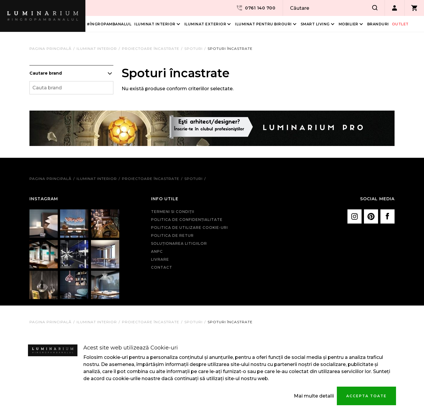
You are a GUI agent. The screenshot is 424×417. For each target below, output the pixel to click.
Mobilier (348, 24)
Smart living (315, 24)
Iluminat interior (154, 24)
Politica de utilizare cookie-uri (189, 227)
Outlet (400, 24)
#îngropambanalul (109, 24)
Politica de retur (172, 235)
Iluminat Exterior (205, 24)
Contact (161, 267)
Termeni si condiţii (172, 211)
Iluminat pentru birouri (263, 24)
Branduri (378, 24)
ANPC (157, 251)
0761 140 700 (255, 8)
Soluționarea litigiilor (179, 243)
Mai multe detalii (314, 396)
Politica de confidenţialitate (187, 219)
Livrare (160, 259)
